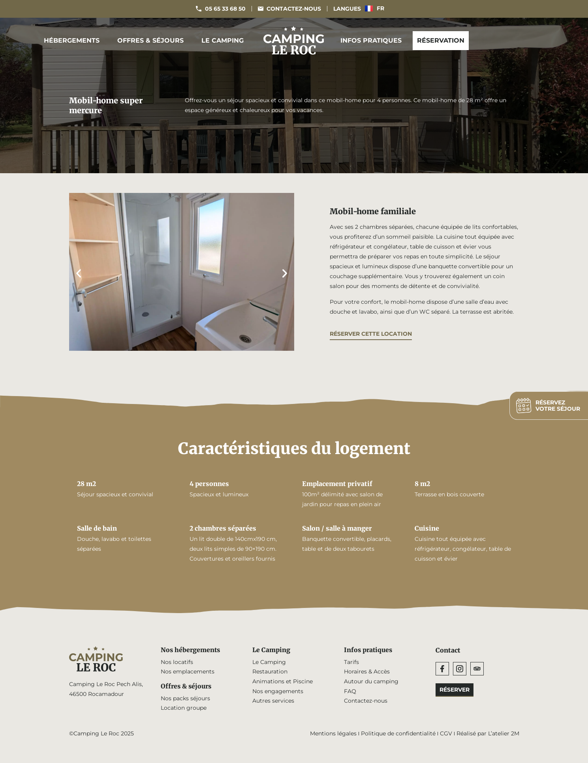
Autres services (273, 701)
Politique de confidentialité (398, 734)
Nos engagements (277, 691)
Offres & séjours (152, 41)
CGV (446, 734)
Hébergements (73, 41)
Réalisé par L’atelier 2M (487, 734)
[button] (78, 273)
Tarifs (351, 662)
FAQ (350, 691)
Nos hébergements (191, 650)
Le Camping (224, 41)
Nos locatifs (177, 662)
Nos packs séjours (185, 698)
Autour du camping (371, 681)
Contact (448, 650)
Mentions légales (333, 734)
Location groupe (184, 708)
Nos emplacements (187, 671)
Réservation (440, 40)
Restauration (269, 671)
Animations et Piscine (282, 681)
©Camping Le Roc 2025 (101, 734)
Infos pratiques (373, 41)
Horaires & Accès (367, 671)
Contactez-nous (365, 701)
